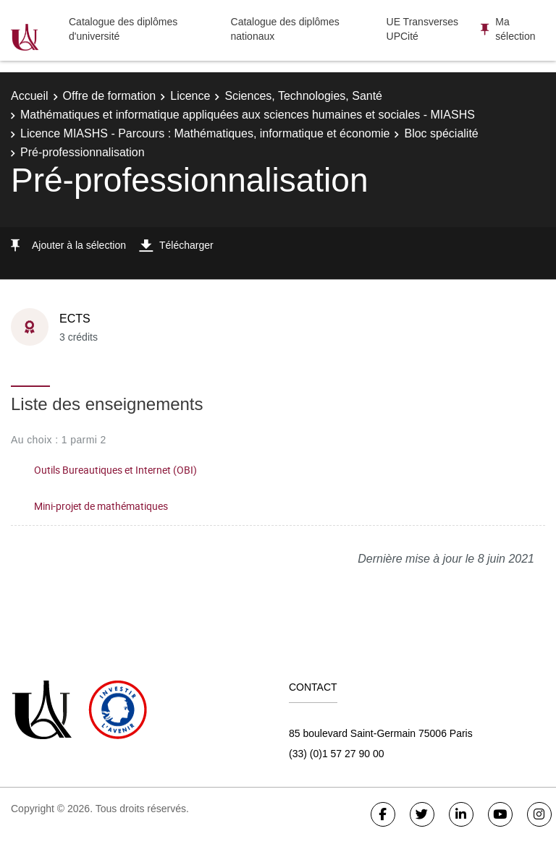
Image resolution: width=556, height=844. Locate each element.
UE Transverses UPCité (423, 29)
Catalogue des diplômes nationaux (285, 29)
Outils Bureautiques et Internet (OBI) (115, 470)
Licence (190, 96)
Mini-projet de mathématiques (101, 506)
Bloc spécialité (441, 133)
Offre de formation (109, 96)
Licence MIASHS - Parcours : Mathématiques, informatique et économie (204, 133)
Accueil (30, 96)
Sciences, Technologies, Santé (303, 96)
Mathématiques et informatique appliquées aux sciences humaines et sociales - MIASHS (247, 114)
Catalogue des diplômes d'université (123, 29)
